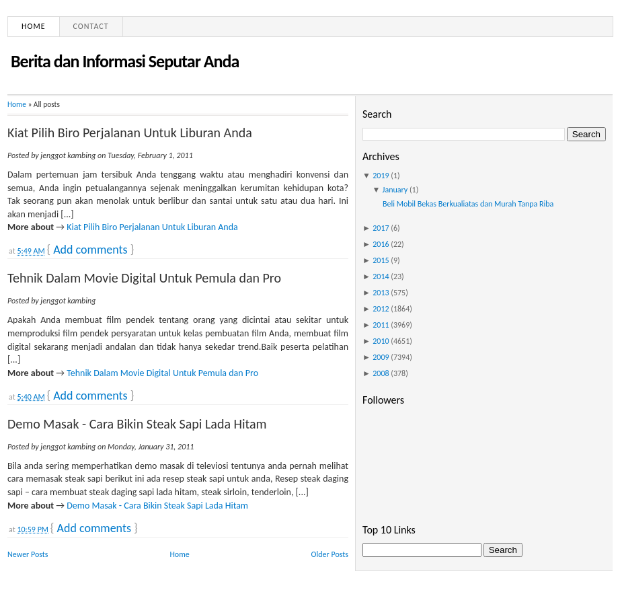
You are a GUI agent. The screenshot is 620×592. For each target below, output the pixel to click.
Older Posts (329, 554)
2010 (381, 341)
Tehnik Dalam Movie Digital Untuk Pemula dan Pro (144, 278)
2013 (381, 292)
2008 (381, 373)
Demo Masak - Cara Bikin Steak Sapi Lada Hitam (137, 424)
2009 (381, 357)
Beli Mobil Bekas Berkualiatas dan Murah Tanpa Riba (468, 204)
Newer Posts (27, 554)
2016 (381, 244)
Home (34, 26)
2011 (381, 325)
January (395, 189)
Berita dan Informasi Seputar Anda (125, 61)
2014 (381, 276)
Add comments (90, 249)
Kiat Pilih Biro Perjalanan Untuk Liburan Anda (129, 132)
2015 (381, 260)
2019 (381, 175)
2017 (381, 228)
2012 (381, 308)
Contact (91, 26)
